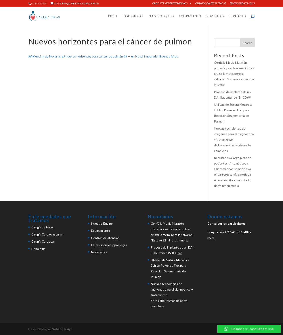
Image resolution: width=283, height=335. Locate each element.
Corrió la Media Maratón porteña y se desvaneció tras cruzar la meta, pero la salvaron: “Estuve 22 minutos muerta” (234, 74)
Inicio (112, 16)
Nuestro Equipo (161, 16)
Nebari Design (62, 329)
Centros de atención (242, 3)
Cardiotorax (132, 16)
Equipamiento (190, 16)
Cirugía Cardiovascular (46, 234)
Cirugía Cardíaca (42, 241)
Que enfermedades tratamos (169, 3)
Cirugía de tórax (42, 227)
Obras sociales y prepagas (210, 3)
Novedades (215, 16)
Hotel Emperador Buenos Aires (156, 56)
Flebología (38, 249)
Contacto (237, 16)
